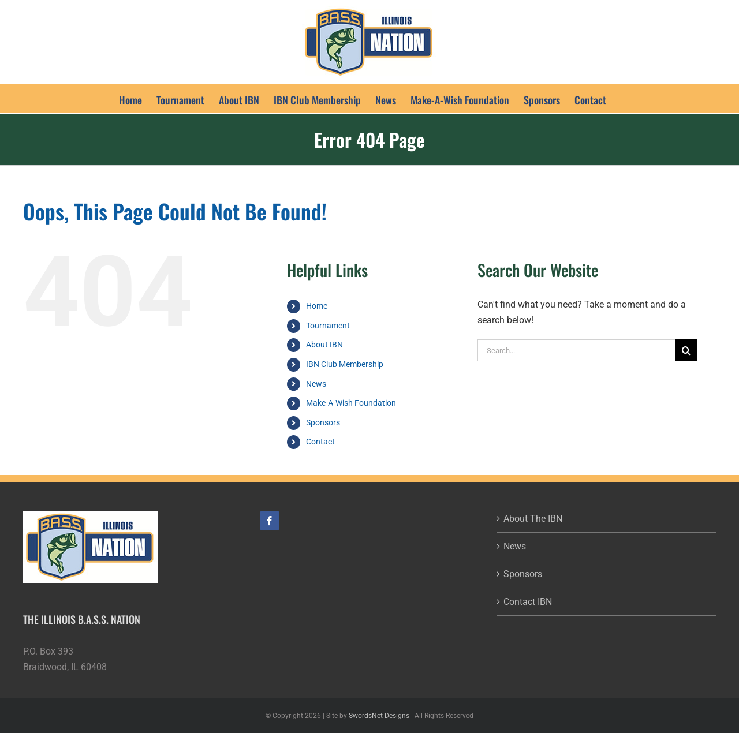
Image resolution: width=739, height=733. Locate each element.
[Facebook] (269, 520)
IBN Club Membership (344, 364)
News (316, 383)
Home (316, 306)
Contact (320, 441)
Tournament (328, 325)
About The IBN (532, 518)
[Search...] (576, 350)
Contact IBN (527, 601)
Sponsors (323, 422)
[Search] (686, 350)
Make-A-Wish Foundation (351, 402)
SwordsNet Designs (379, 716)
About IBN (324, 344)
